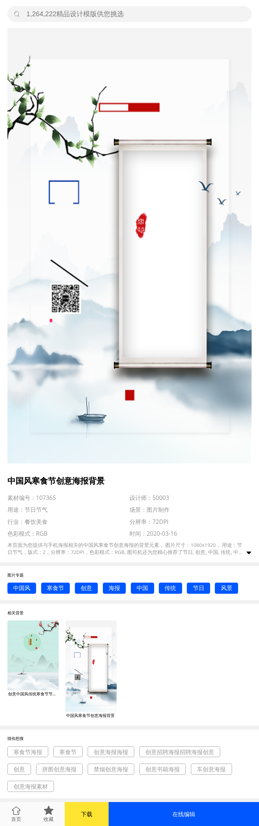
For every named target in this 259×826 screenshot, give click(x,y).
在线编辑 (183, 814)
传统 (170, 588)
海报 (114, 588)
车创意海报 (211, 769)
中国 (142, 588)
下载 (86, 814)
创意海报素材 (30, 786)
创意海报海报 (111, 752)
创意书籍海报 (162, 769)
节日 (198, 588)
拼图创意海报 (59, 769)
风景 (226, 588)
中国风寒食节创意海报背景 (90, 715)
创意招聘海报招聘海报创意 (179, 752)
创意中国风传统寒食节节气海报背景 (33, 694)
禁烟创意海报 (111, 769)
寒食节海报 (27, 752)
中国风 (21, 588)
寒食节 (55, 588)
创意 (86, 588)
